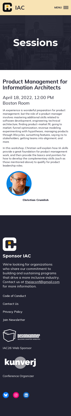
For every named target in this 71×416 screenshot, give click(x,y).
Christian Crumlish (36, 200)
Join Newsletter (14, 320)
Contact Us (11, 304)
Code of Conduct (14, 296)
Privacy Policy (12, 312)
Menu (62, 7)
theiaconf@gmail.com (42, 282)
